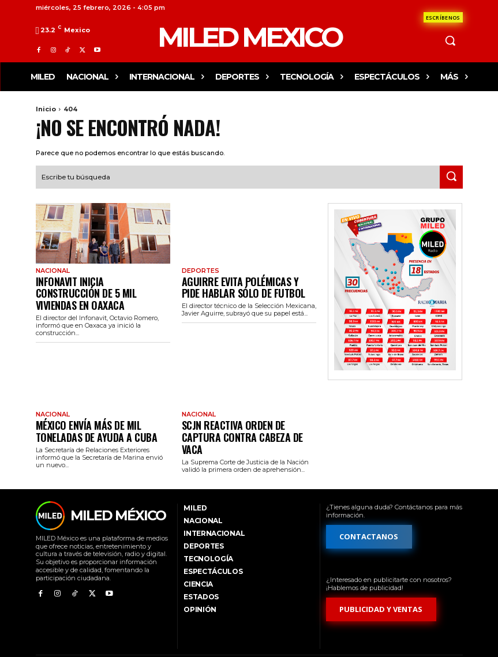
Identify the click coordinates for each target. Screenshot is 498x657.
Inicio (46, 109)
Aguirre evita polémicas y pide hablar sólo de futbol (239, 283)
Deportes (199, 269)
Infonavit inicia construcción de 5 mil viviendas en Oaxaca (100, 283)
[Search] (451, 175)
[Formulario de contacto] (443, 17)
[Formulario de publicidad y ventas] (381, 583)
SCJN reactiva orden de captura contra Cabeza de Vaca (242, 411)
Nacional (52, 269)
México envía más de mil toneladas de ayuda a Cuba (100, 411)
